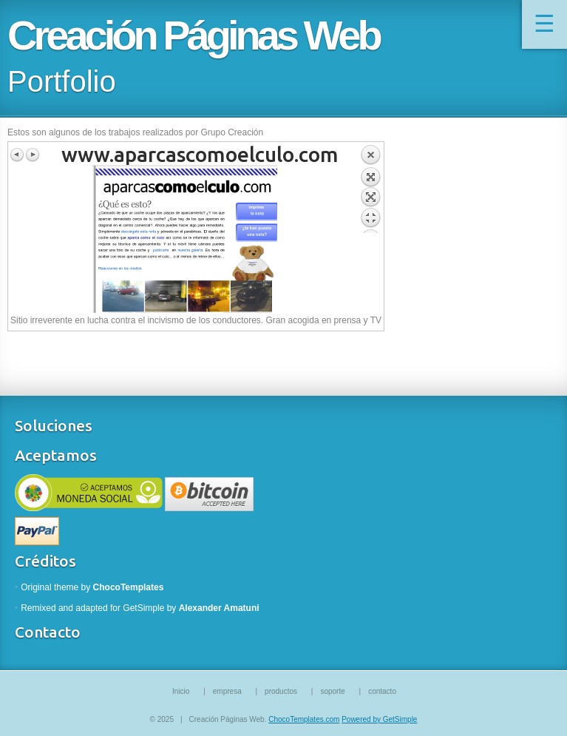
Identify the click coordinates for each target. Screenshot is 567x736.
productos (281, 691)
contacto (382, 691)
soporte (332, 691)
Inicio (180, 691)
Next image (32, 154)
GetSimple (143, 608)
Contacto (48, 632)
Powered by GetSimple (379, 719)
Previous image (17, 154)
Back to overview (370, 188)
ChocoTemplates (128, 587)
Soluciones (53, 425)
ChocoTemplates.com (303, 719)
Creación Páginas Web (193, 35)
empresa (227, 691)
